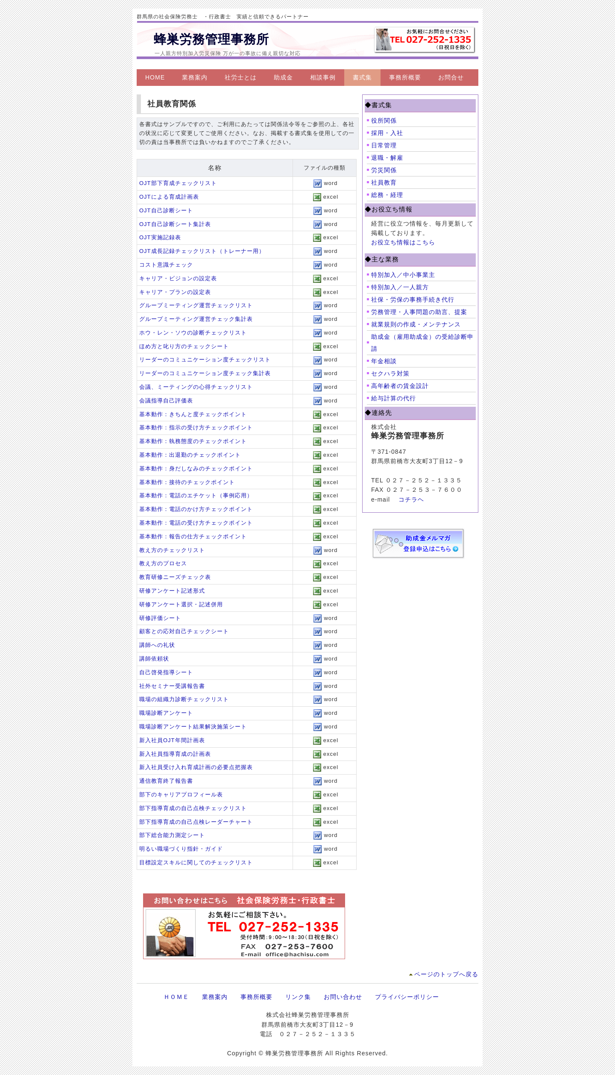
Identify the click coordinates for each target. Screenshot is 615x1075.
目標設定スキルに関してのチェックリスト (196, 862)
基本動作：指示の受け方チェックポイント (196, 427)
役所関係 (384, 120)
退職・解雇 (387, 157)
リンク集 (298, 996)
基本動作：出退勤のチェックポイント (190, 455)
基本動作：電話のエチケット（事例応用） (196, 495)
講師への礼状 (157, 645)
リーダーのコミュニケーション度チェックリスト (205, 359)
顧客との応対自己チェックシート (184, 631)
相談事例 (323, 77)
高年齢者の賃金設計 (400, 385)
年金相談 (384, 361)
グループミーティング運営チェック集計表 (196, 319)
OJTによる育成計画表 (169, 197)
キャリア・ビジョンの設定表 (178, 278)
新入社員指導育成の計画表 (175, 754)
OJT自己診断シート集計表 (175, 224)
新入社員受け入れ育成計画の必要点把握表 (196, 767)
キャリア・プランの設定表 (175, 292)
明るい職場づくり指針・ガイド (181, 849)
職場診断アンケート (166, 713)
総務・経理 (387, 194)
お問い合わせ (343, 996)
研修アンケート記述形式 (172, 590)
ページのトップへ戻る (446, 974)
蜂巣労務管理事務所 (211, 39)
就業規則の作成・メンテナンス (416, 324)
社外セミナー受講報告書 (172, 686)
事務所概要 (405, 77)
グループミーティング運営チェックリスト (196, 305)
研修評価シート (160, 618)
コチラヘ (411, 499)
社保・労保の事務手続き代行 (412, 299)
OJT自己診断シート (166, 210)
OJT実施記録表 (160, 237)
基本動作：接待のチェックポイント (187, 482)
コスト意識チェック (166, 264)
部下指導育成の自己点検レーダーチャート (196, 822)
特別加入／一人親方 (400, 287)
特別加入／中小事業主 (403, 274)
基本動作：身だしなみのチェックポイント (196, 468)
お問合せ (451, 77)
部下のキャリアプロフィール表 (181, 794)
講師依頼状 (154, 658)
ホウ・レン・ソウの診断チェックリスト (193, 332)
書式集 (362, 77)
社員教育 (384, 182)
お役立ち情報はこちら (403, 242)
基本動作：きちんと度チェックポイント (193, 414)
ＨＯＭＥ (176, 996)
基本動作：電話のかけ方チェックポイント (196, 509)
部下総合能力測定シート (172, 835)
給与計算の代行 (393, 398)
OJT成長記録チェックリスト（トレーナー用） (202, 251)
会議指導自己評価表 (166, 400)
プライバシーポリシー (407, 996)
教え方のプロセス (163, 563)
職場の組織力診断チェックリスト (184, 699)
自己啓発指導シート (166, 672)
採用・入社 (387, 132)
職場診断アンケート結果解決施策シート (193, 726)
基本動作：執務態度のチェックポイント (193, 441)
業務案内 (195, 77)
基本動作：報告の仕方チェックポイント (193, 536)
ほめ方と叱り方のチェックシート (184, 346)
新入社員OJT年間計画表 (172, 740)
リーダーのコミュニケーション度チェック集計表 (205, 373)
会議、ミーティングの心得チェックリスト (196, 387)
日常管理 (384, 145)
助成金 (283, 77)
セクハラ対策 (390, 373)
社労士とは (241, 77)
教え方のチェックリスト (172, 550)
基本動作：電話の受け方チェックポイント (196, 523)
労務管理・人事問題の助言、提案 (419, 311)
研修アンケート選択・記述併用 (181, 604)
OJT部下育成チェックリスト (178, 183)
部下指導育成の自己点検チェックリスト (193, 808)
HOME (155, 77)
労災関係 (384, 170)
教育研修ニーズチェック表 (175, 577)
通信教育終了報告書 (166, 781)
